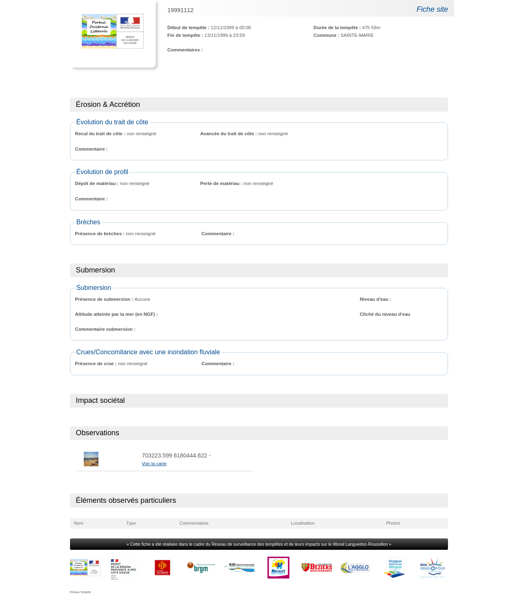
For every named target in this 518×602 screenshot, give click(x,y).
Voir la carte (154, 463)
